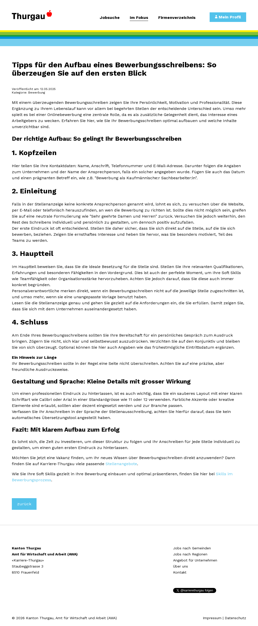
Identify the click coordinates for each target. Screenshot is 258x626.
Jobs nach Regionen (190, 554)
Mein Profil (228, 17)
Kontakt (179, 572)
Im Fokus (139, 18)
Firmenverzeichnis (177, 18)
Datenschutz (235, 618)
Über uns (180, 566)
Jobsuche (110, 18)
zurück (24, 503)
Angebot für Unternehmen (195, 560)
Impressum (212, 618)
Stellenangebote (121, 463)
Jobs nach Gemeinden (192, 548)
